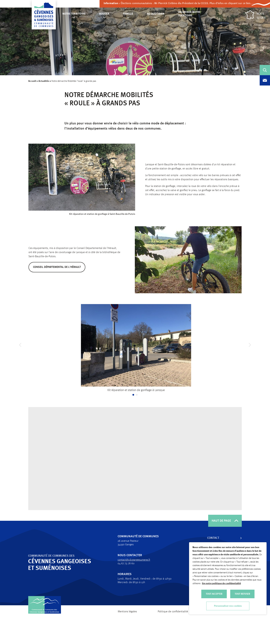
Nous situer (255, 14)
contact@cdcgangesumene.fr (132, 560)
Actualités (43, 81)
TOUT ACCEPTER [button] (214, 594)
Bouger (104, 14)
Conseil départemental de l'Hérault (60, 267)
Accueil (32, 81)
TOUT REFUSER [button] (242, 594)
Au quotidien (155, 14)
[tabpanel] (136, 350)
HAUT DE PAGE (225, 520)
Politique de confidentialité (173, 611)
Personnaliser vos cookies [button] (228, 606)
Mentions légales (127, 611)
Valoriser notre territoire (189, 14)
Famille (128, 14)
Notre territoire (73, 14)
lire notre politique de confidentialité (221, 583)
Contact (211, 537)
